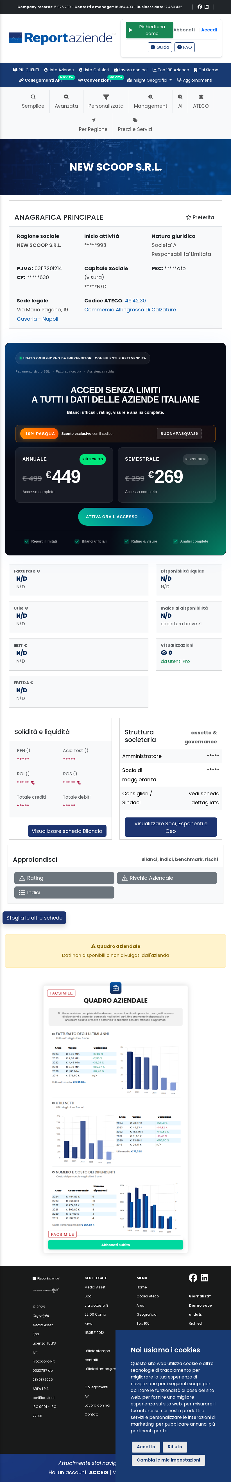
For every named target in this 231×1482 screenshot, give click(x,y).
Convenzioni (94, 80)
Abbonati (184, 30)
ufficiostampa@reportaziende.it (112, 1368)
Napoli (50, 318)
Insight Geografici (147, 80)
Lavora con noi (131, 70)
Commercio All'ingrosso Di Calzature (130, 309)
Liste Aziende (59, 70)
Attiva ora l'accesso (116, 516)
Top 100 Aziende (171, 70)
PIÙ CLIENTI (26, 70)
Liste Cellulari (94, 70)
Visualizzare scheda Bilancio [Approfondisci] (67, 831)
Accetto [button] (146, 1447)
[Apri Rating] (64, 878)
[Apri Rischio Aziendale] (167, 878)
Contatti (92, 1414)
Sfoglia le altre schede (34, 917)
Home (142, 1287)
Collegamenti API (40, 80)
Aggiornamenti (194, 80)
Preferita (200, 217)
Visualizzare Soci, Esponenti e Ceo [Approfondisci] (170, 827)
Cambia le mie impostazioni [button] (168, 1460)
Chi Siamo (206, 70)
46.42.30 (135, 300)
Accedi (209, 30)
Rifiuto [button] (175, 1447)
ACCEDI (98, 1472)
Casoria (27, 318)
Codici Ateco (148, 1296)
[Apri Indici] (64, 892)
